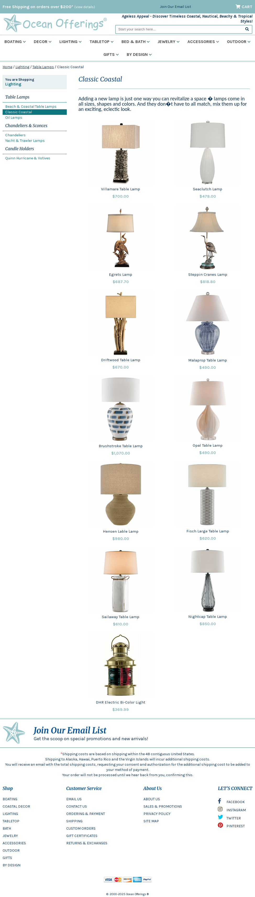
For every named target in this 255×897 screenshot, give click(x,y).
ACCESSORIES (14, 843)
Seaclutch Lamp (207, 189)
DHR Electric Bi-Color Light (120, 702)
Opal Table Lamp (208, 445)
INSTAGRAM (232, 810)
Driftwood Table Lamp (120, 360)
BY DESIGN (11, 865)
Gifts (111, 54)
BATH (7, 828)
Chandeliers (15, 135)
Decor (43, 41)
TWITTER (229, 818)
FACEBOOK (231, 802)
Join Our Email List (175, 6)
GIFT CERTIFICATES (81, 836)
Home (7, 67)
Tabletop (102, 41)
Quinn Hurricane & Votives (27, 158)
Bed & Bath (135, 41)
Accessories (203, 41)
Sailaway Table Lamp (120, 616)
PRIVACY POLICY (156, 814)
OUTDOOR (11, 850)
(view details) (84, 7)
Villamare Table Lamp (120, 189)
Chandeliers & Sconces (26, 125)
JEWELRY (10, 836)
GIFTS (7, 858)
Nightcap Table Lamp (207, 616)
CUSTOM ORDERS (81, 828)
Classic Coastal (18, 112)
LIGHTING (10, 814)
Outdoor (239, 41)
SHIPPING (74, 821)
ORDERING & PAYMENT (85, 814)
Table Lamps (43, 67)
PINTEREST (231, 826)
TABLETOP (11, 821)
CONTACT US (76, 806)
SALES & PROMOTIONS (162, 806)
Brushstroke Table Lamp (121, 446)
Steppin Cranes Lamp (207, 274)
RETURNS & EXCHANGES (86, 843)
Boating (15, 41)
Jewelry (169, 41)
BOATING (10, 799)
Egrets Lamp (120, 274)
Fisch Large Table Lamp (207, 531)
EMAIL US (74, 799)
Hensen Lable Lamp (120, 531)
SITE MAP (151, 821)
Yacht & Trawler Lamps (25, 140)
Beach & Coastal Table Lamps (31, 106)
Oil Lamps (13, 117)
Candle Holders (19, 148)
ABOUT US (151, 799)
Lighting (70, 41)
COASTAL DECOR (16, 806)
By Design (139, 54)
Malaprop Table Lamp (207, 360)
